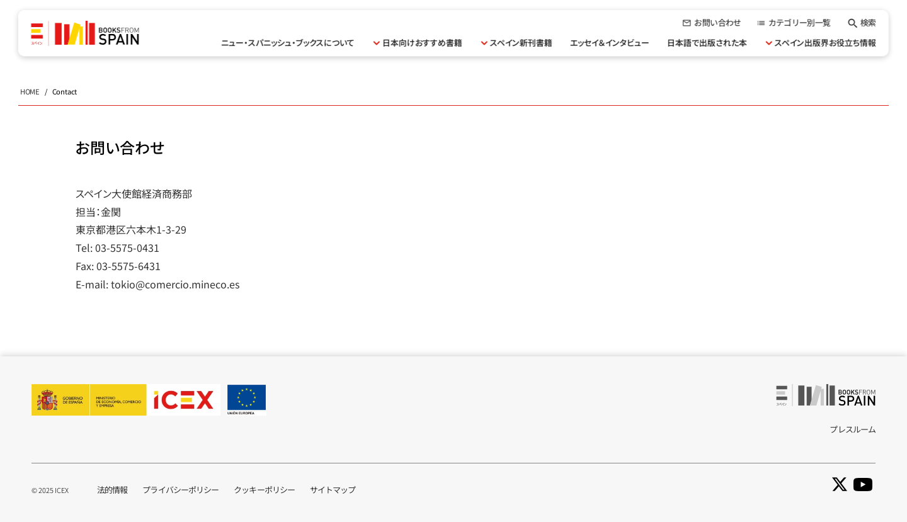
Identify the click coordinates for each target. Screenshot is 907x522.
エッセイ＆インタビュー (609, 42)
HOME (30, 91)
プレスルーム (853, 429)
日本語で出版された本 (707, 42)
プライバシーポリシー (180, 490)
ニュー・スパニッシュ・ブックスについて (288, 42)
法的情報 (112, 490)
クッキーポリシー (264, 490)
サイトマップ (333, 490)
